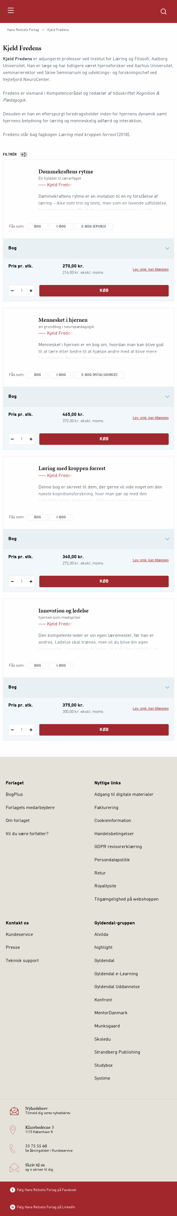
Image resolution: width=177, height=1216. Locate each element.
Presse (13, 947)
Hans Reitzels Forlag (23, 30)
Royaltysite (105, 886)
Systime (102, 1078)
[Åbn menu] (10, 11)
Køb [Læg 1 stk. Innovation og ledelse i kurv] (104, 730)
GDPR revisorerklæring (118, 847)
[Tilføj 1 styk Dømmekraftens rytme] (30, 290)
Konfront (103, 1000)
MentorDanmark (111, 1013)
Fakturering (106, 808)
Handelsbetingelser (114, 834)
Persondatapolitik (112, 860)
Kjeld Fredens (61, 185)
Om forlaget (18, 821)
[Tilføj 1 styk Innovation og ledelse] (30, 729)
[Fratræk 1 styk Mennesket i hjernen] (12, 439)
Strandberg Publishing (117, 1052)
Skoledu (102, 1039)
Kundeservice (19, 934)
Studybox (103, 1065)
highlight (103, 947)
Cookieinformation (112, 821)
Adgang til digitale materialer (123, 794)
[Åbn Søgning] (163, 11)
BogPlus (14, 794)
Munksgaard (107, 1026)
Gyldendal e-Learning (116, 974)
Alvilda (101, 934)
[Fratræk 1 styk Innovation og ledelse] (12, 729)
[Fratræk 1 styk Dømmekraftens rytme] (12, 290)
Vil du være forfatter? (27, 834)
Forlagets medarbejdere (30, 808)
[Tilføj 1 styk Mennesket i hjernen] (30, 439)
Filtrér (17, 154)
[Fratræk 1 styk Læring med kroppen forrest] (12, 581)
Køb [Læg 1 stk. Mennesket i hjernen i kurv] (104, 439)
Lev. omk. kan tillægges (151, 269)
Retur (100, 873)
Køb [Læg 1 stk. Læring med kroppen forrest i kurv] (104, 581)
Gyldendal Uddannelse (117, 987)
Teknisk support (22, 961)
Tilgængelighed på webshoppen (126, 899)
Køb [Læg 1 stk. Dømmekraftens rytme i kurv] (104, 290)
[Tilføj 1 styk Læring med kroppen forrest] (30, 581)
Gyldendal (104, 961)
